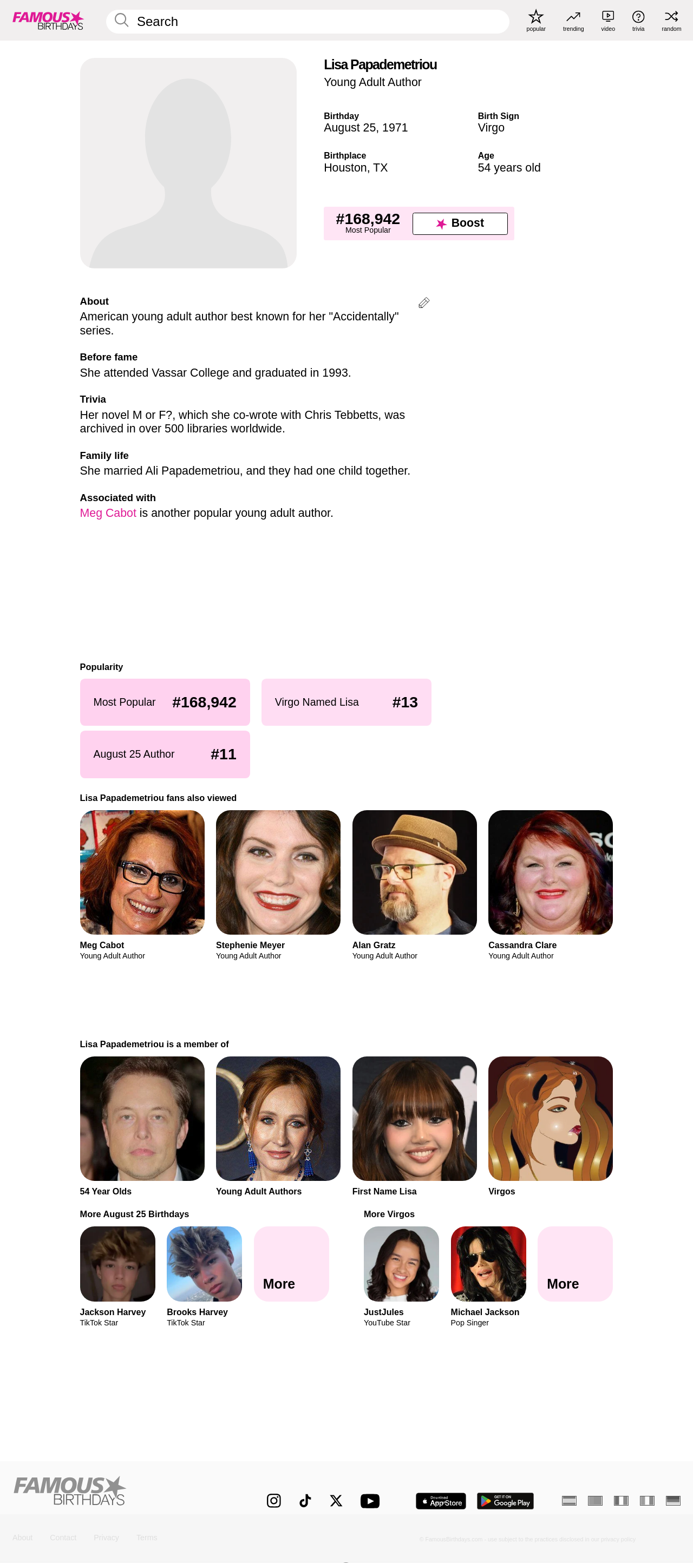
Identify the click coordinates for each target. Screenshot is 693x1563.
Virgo (491, 127)
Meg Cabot (108, 513)
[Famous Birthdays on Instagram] (274, 1501)
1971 (395, 127)
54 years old (509, 167)
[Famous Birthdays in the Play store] (505, 1501)
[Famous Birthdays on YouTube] (372, 1501)
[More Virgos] (575, 1264)
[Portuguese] (595, 1501)
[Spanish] (569, 1501)
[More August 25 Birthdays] (291, 1264)
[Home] (119, 1493)
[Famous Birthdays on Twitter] (336, 1501)
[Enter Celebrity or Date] (307, 22)
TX (380, 167)
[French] (621, 1501)
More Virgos (389, 1214)
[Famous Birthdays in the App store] (441, 1501)
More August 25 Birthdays (134, 1214)
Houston (345, 167)
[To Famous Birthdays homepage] (48, 20)
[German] (673, 1501)
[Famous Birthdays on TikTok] (305, 1501)
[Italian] (647, 1501)
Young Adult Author (373, 82)
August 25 (350, 127)
